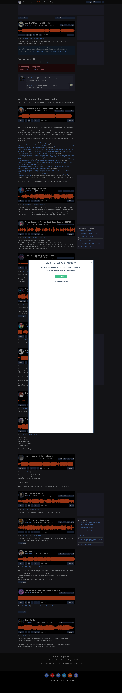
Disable (61, 276)
